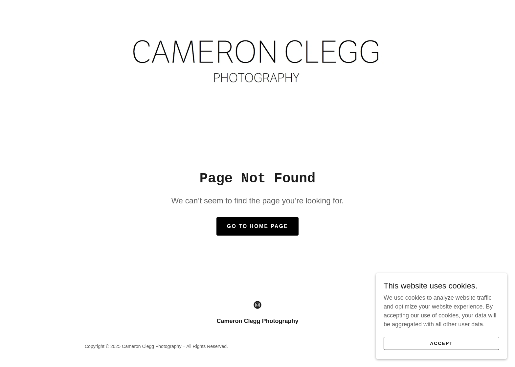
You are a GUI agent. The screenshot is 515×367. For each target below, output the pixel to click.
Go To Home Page (257, 226)
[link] (257, 60)
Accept (441, 343)
